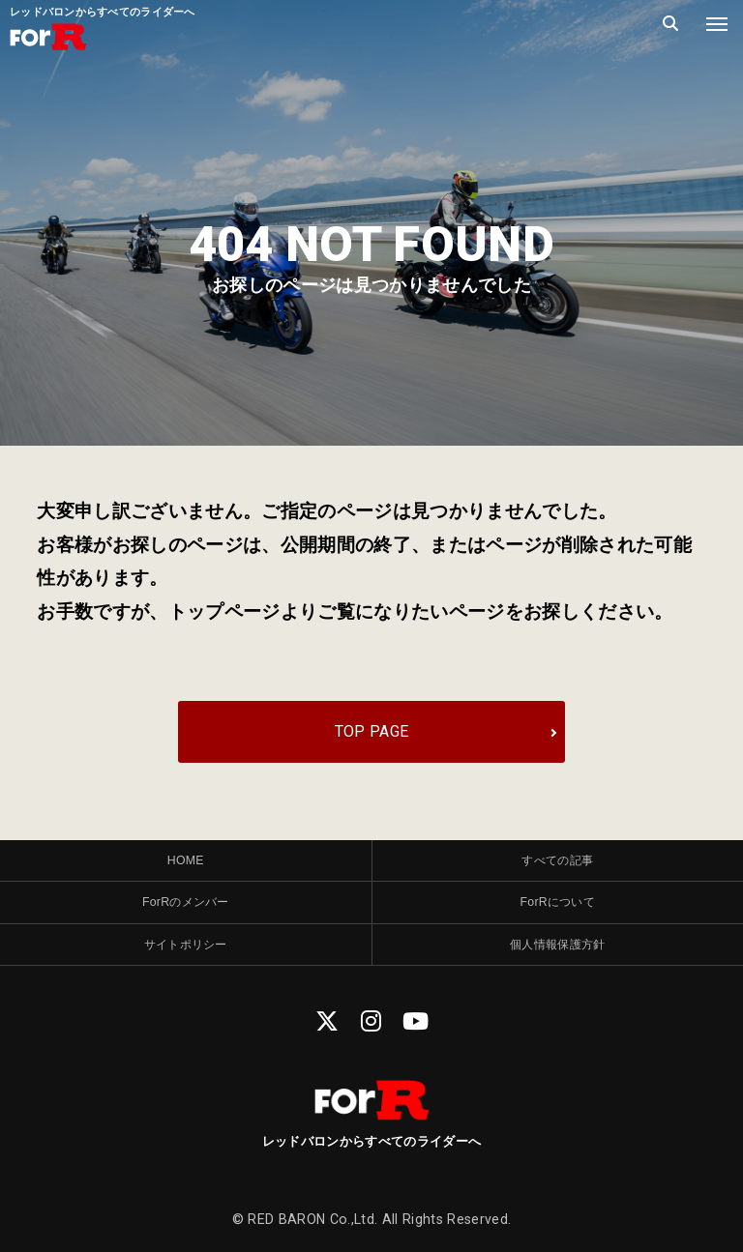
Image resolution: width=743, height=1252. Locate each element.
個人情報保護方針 (557, 961)
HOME (186, 867)
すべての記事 (557, 867)
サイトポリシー (186, 961)
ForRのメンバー (185, 914)
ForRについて (558, 914)
